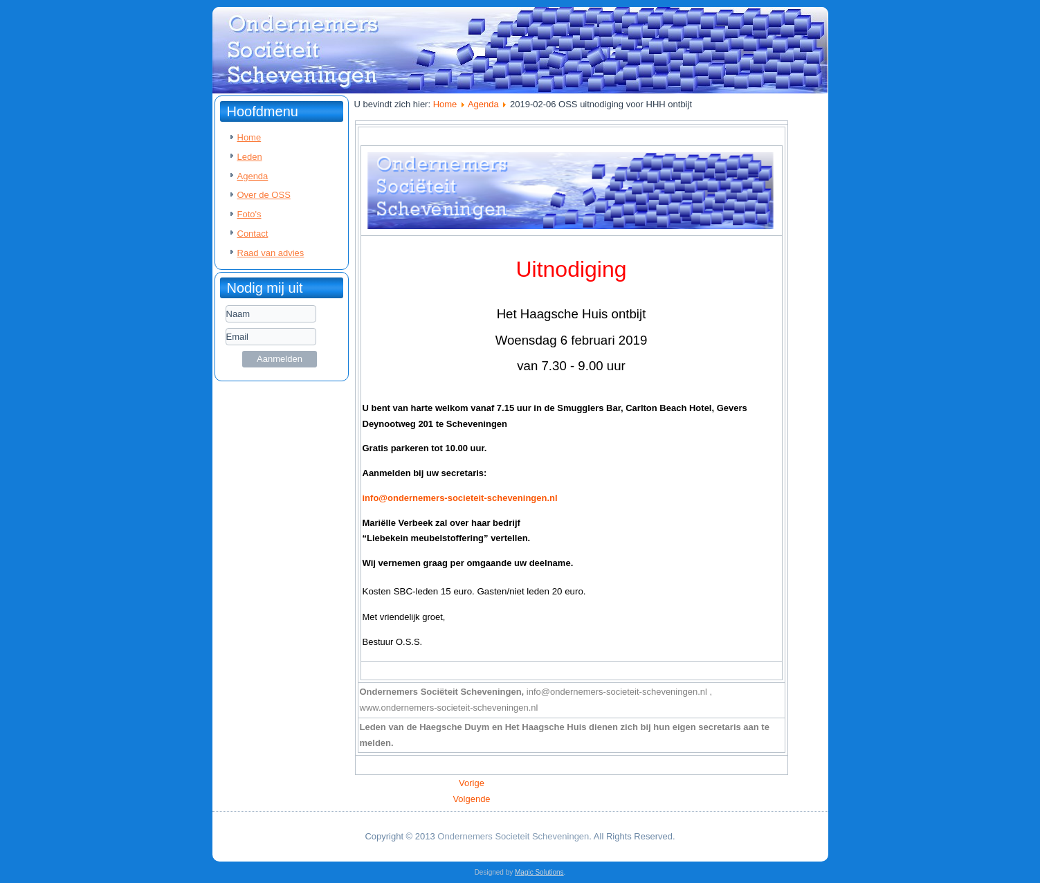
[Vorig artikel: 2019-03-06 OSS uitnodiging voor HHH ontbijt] (471, 783)
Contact (252, 233)
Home (249, 137)
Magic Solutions (539, 872)
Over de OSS (264, 195)
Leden (249, 157)
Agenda (252, 176)
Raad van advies (270, 253)
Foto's (249, 214)
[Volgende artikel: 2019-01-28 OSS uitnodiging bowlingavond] (471, 799)
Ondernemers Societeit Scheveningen (513, 836)
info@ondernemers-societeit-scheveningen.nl (460, 498)
